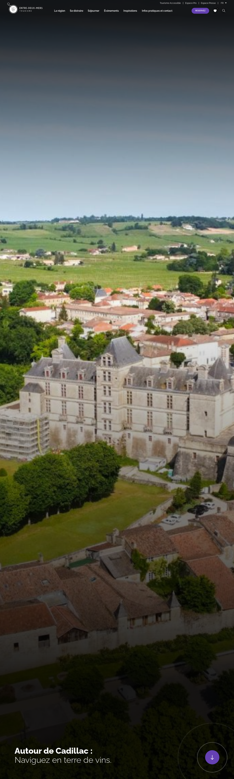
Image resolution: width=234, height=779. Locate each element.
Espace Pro (191, 3)
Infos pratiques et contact (157, 10)
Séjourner (93, 10)
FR (222, 3)
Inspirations (130, 10)
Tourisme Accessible (170, 3)
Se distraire (76, 10)
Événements (111, 10)
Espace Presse (208, 3)
